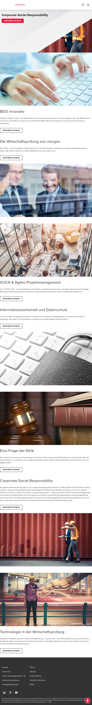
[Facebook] (10, 692)
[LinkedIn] (4, 692)
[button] (13, 21)
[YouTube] (16, 692)
